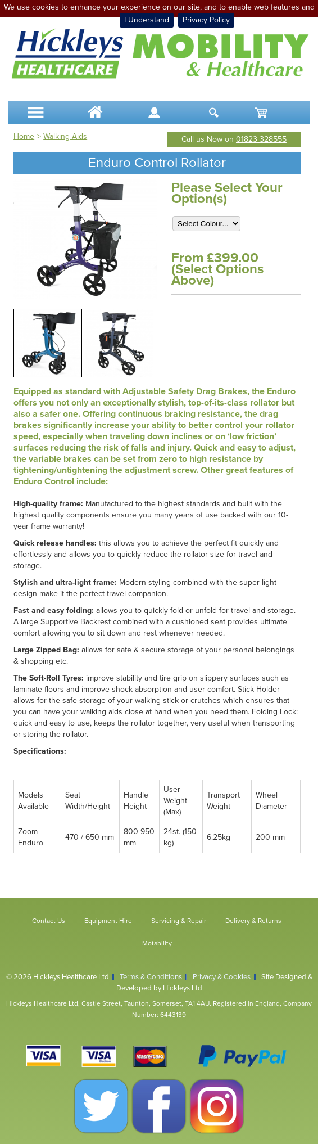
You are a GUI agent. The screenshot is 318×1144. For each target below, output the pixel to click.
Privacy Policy (206, 20)
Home (23, 136)
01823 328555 (261, 139)
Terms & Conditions (151, 976)
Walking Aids (65, 136)
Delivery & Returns (253, 921)
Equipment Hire (108, 921)
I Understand (146, 20)
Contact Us (48, 921)
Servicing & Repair (178, 921)
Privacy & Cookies (222, 976)
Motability (157, 943)
